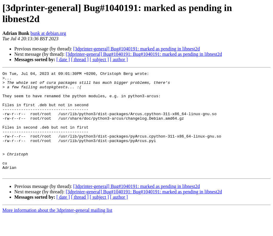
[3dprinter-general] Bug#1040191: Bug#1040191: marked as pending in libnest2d (144, 54)
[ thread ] (80, 59)
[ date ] (63, 59)
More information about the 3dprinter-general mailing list (57, 230)
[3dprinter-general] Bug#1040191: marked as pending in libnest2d (136, 48)
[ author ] (119, 59)
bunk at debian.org (48, 33)
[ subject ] (99, 59)
